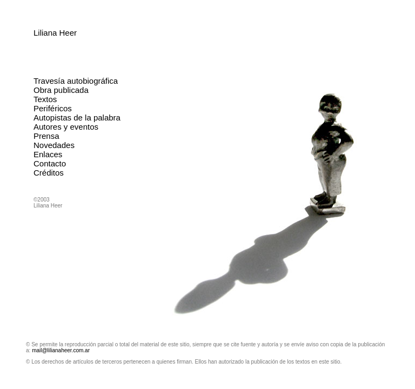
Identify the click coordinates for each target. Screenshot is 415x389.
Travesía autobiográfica (76, 80)
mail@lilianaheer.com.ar (61, 350)
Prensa (46, 135)
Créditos (49, 172)
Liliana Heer (55, 32)
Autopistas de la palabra (77, 117)
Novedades (54, 145)
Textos (45, 99)
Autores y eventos (66, 126)
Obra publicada (61, 90)
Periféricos (53, 108)
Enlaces (48, 154)
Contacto (50, 163)
